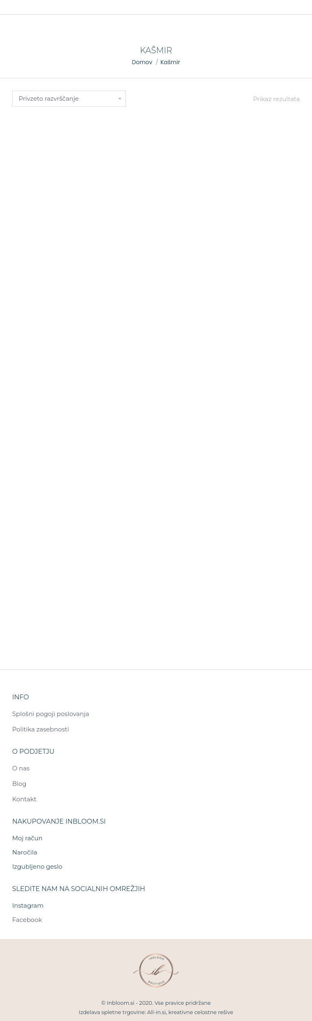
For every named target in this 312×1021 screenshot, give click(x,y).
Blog (19, 783)
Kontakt (24, 799)
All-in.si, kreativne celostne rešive (190, 1012)
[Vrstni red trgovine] (69, 99)
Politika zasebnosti (40, 729)
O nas (21, 768)
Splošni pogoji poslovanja (50, 714)
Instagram (27, 905)
